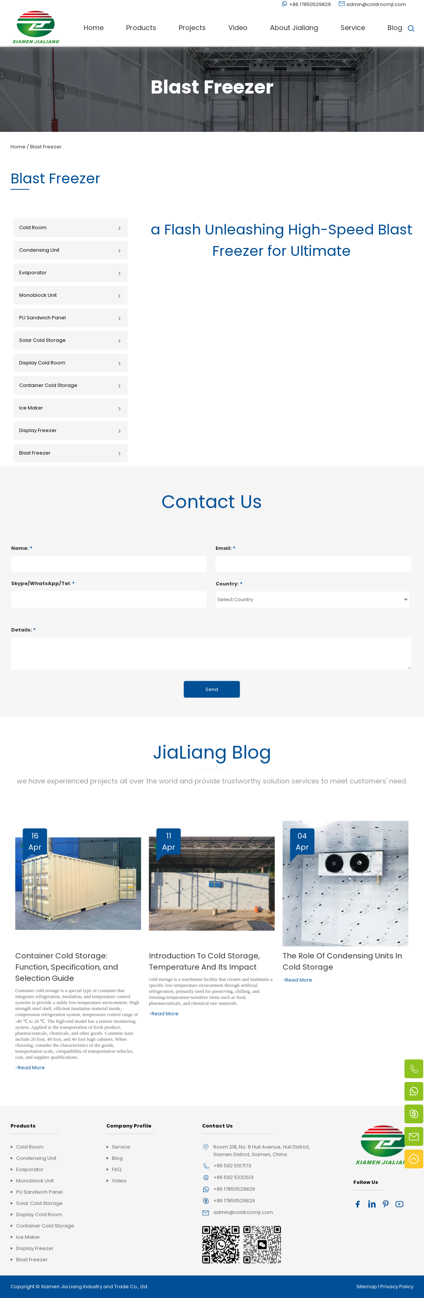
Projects (192, 27)
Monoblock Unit (70, 295)
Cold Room (70, 227)
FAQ (117, 1241)
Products (141, 27)
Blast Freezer (46, 146)
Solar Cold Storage (70, 340)
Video (237, 27)
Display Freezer (70, 430)
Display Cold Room (70, 362)
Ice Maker (70, 407)
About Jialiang (294, 27)
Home (94, 27)
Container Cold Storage (70, 385)
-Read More (61, 1048)
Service (353, 27)
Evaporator (70, 272)
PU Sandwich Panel (70, 317)
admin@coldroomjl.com (376, 4)
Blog (395, 27)
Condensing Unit (70, 250)
